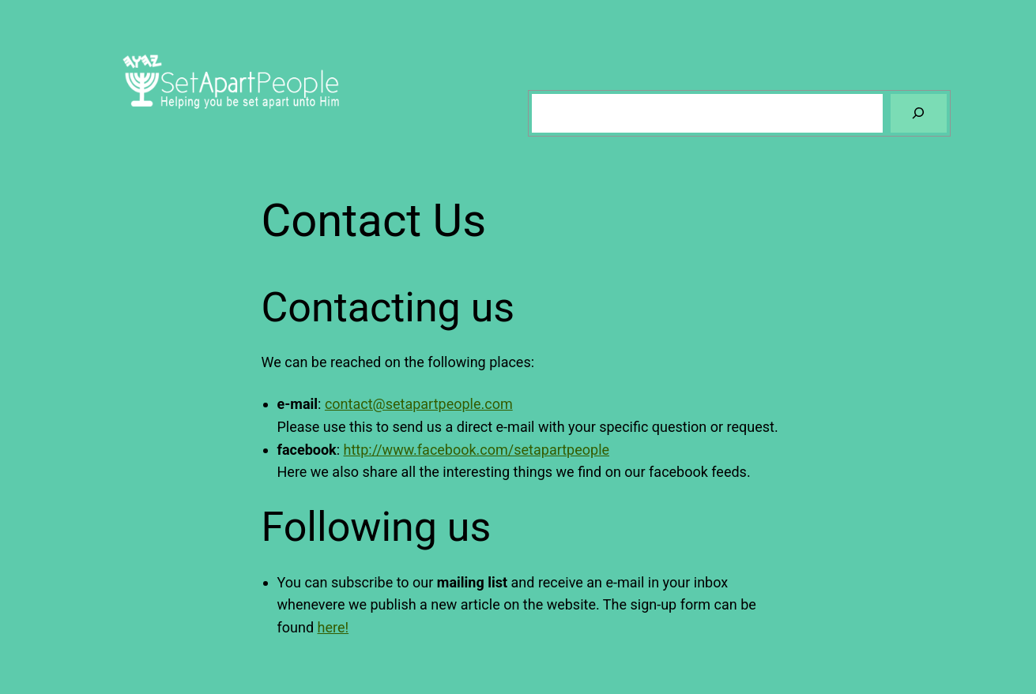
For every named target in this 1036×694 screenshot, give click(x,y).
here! (333, 627)
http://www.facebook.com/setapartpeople (477, 449)
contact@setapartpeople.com (419, 404)
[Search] (919, 113)
